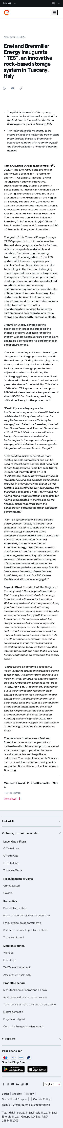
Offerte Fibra (11, 863)
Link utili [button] (8, 821)
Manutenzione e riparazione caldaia (25, 989)
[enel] (6, 12)
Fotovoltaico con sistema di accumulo (26, 915)
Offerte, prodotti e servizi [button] (20, 833)
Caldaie (7, 892)
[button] (12, 88)
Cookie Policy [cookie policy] (42, 1099)
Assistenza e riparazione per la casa (25, 997)
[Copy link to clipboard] (21, 88)
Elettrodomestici (13, 1011)
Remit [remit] (6, 1104)
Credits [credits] (17, 1093)
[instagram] (22, 1084)
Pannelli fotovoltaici (15, 908)
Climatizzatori (11, 885)
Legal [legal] (5, 1093)
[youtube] (12, 1084)
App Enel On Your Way (17, 974)
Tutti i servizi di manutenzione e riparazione (29, 1004)
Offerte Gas (10, 855)
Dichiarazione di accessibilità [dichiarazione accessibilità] (31, 1104)
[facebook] (3, 1084)
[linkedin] (17, 1084)
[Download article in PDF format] (31, 799)
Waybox (8, 952)
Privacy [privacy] (29, 1093)
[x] (8, 1084)
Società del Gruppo (14, 1099)
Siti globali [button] (9, 1038)
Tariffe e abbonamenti (17, 967)
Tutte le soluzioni (13, 937)
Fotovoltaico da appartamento (22, 922)
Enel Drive (9, 960)
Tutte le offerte (12, 870)
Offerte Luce (11, 848)
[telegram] (27, 1084)
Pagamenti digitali (14, 1019)
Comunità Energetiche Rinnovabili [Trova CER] (23, 1026)
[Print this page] (4, 88)
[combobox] (52, 1084)
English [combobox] (49, 1084)
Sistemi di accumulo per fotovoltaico (25, 930)
